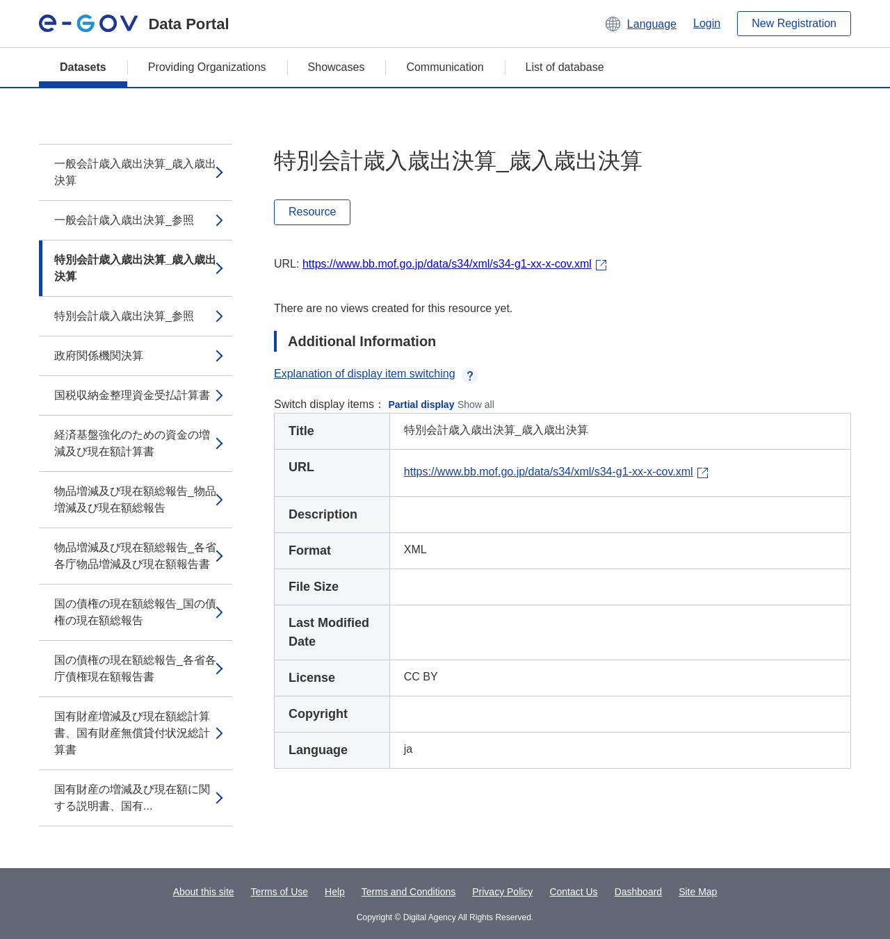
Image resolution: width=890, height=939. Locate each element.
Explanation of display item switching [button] (376, 373)
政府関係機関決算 (98, 355)
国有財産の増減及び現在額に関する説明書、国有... (132, 797)
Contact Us (573, 891)
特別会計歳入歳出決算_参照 (124, 316)
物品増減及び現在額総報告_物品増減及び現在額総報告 (135, 499)
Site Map (698, 891)
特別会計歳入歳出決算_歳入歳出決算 (135, 268)
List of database (565, 67)
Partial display (422, 404)
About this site (203, 891)
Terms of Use (279, 891)
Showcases (336, 67)
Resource (312, 212)
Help (335, 891)
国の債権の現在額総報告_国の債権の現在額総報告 (135, 612)
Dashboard (639, 891)
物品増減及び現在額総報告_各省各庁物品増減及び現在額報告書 (135, 555)
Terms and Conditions (408, 891)
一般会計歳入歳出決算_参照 (124, 220)
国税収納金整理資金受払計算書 (132, 395)
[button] (640, 24)
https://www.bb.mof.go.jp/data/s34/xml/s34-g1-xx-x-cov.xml (447, 264)
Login (706, 23)
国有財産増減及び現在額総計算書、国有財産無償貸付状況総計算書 (132, 733)
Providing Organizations (207, 67)
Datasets (83, 67)
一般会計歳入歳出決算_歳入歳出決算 (135, 172)
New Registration (794, 23)
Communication (444, 67)
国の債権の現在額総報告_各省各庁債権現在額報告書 (135, 668)
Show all (476, 404)
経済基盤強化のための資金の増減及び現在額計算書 (132, 443)
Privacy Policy (502, 891)
